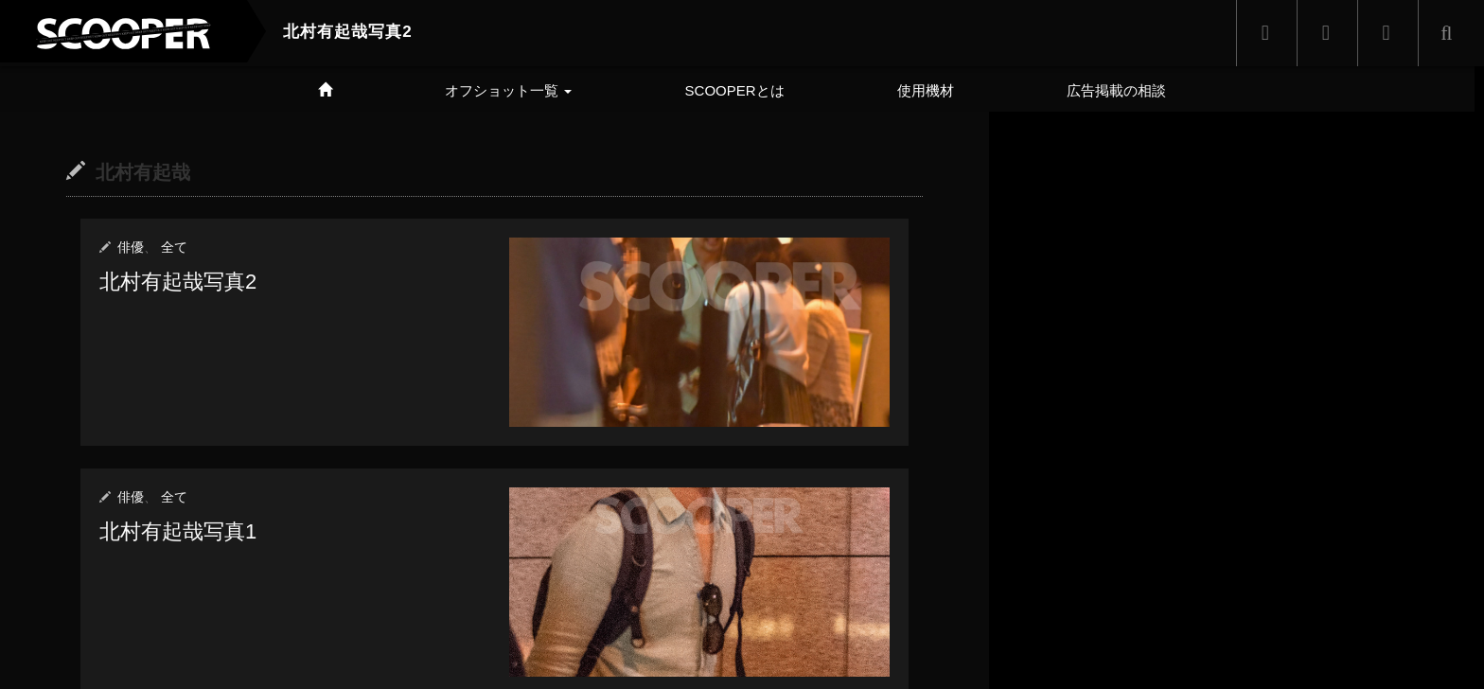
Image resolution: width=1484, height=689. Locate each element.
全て (174, 247)
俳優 (130, 247)
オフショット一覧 (508, 90)
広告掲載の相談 (1116, 90)
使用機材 (925, 90)
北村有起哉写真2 (177, 281)
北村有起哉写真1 (177, 530)
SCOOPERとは (735, 90)
